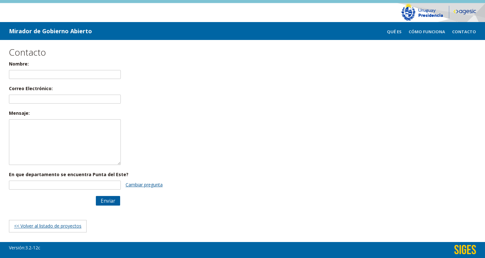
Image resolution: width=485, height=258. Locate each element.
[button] (108, 201)
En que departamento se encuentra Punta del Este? (68, 174)
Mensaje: (19, 113)
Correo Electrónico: (31, 88)
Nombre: (19, 64)
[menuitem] (398, 31)
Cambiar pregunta (144, 185)
